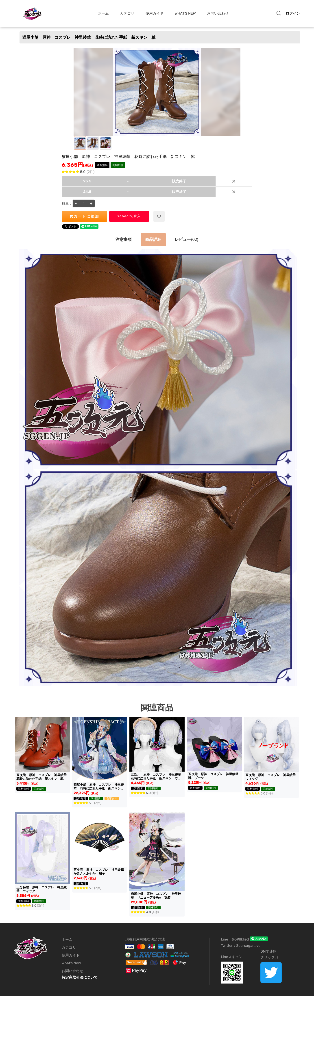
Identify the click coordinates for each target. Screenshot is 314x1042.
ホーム (103, 13)
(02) (186, 239)
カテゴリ (127, 13)
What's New (185, 13)
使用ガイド (155, 13)
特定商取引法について (80, 977)
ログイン (293, 13)
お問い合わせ (218, 13)
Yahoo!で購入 (129, 216)
